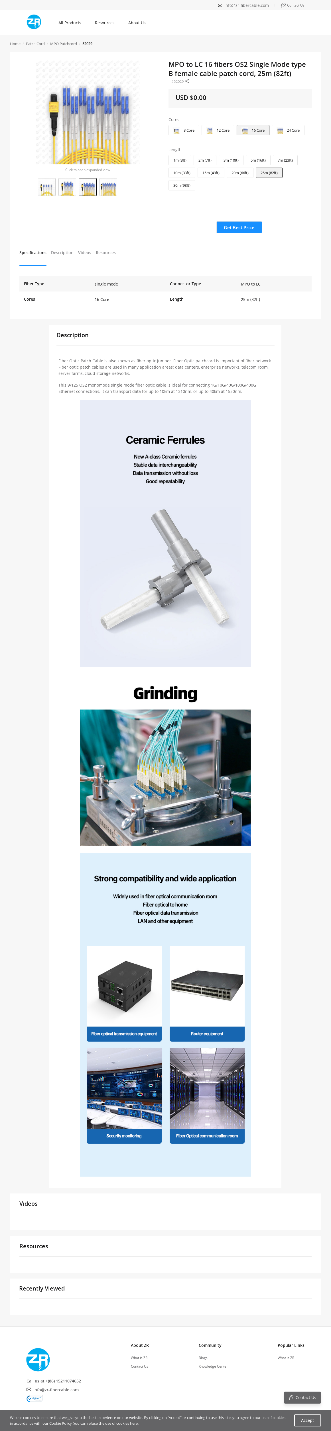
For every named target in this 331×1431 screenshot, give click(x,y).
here (134, 1423)
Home (15, 43)
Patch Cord (35, 43)
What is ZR (139, 1357)
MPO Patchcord (63, 43)
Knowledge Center (213, 1366)
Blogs (203, 1357)
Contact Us (139, 1366)
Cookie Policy (60, 1423)
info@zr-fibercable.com (246, 5)
